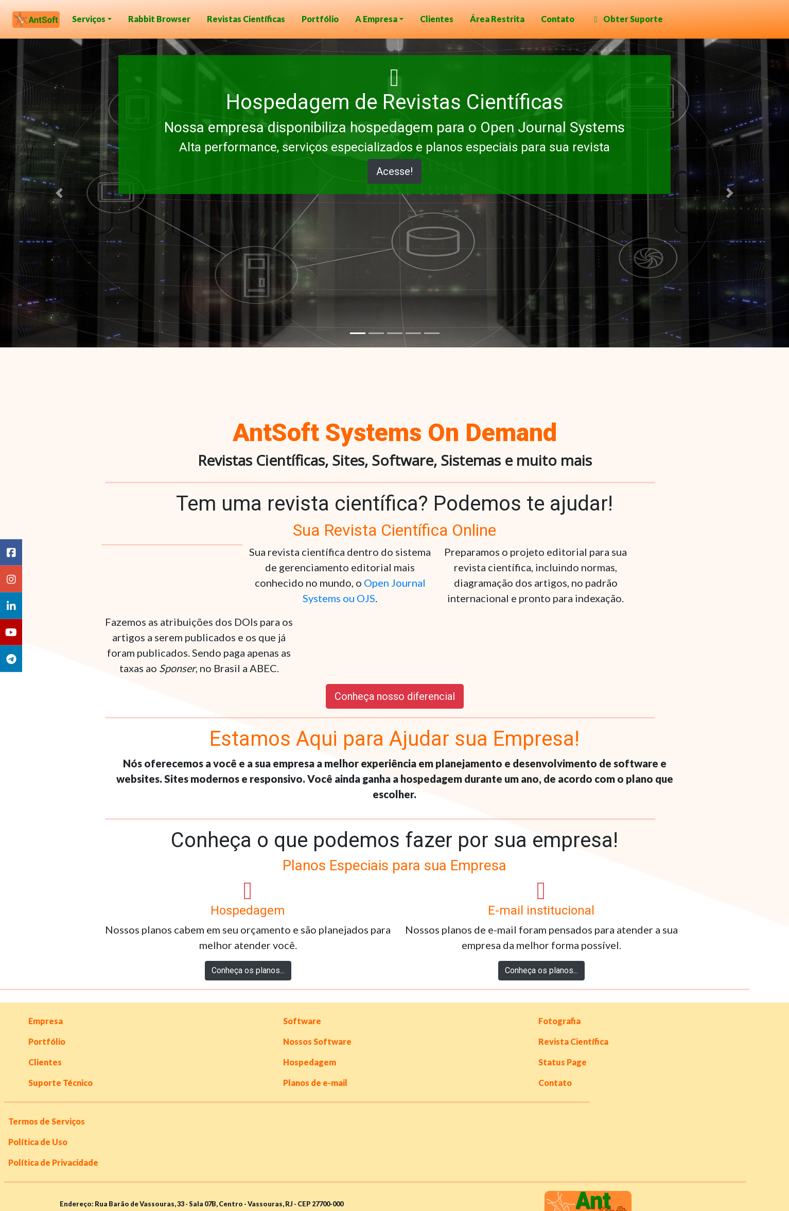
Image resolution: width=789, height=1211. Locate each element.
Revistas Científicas (246, 19)
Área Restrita (497, 19)
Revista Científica (573, 1041)
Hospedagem (309, 1062)
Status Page (562, 1062)
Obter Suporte (627, 19)
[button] (59, 193)
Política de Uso (37, 1142)
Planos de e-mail (315, 1082)
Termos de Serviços (46, 1121)
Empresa (45, 1021)
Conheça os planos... (248, 970)
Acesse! (394, 171)
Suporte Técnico (60, 1082)
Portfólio (320, 19)
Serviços (89, 19)
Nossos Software (317, 1041)
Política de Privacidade (53, 1162)
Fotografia (559, 1021)
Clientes (436, 19)
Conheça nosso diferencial (395, 696)
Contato (557, 19)
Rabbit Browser (159, 19)
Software (302, 1021)
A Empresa (376, 19)
